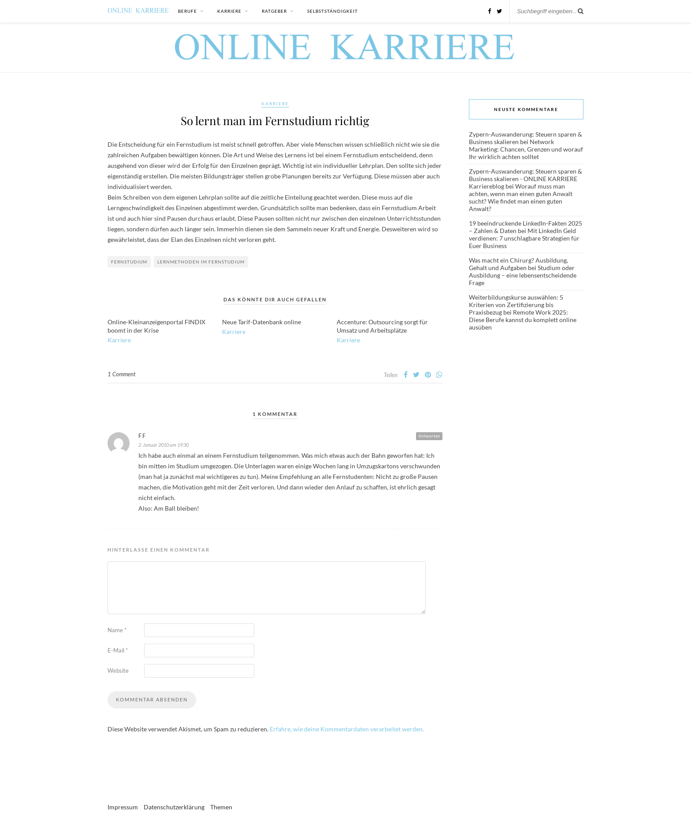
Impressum (123, 807)
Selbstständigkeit (332, 11)
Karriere (229, 11)
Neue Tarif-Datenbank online (261, 322)
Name (117, 630)
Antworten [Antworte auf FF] (429, 435)
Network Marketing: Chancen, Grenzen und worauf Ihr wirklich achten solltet (526, 149)
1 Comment (121, 374)
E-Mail (118, 650)
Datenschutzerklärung (174, 807)
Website (118, 670)
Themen (221, 807)
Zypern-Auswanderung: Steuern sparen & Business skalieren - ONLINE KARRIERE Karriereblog (525, 178)
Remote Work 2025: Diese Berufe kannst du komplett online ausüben (522, 319)
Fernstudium (129, 261)
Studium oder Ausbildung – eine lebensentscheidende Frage (522, 275)
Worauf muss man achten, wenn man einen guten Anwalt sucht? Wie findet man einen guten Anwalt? (520, 197)
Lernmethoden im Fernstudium (201, 261)
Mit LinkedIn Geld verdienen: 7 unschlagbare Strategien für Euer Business (524, 238)
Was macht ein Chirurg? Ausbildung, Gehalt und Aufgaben (518, 263)
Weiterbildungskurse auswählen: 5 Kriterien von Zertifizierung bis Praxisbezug (516, 304)
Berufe (187, 11)
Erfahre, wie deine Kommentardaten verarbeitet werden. (347, 729)
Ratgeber (274, 11)
